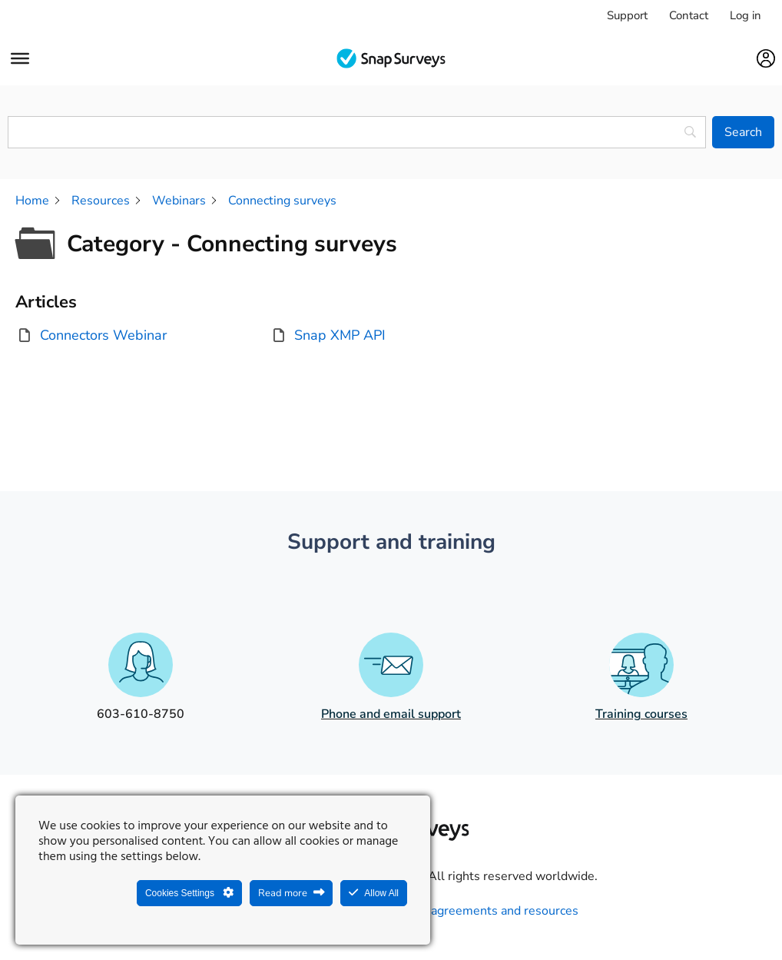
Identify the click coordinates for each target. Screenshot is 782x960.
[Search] (743, 132)
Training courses (641, 714)
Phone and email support (391, 714)
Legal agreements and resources (487, 910)
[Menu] (20, 58)
